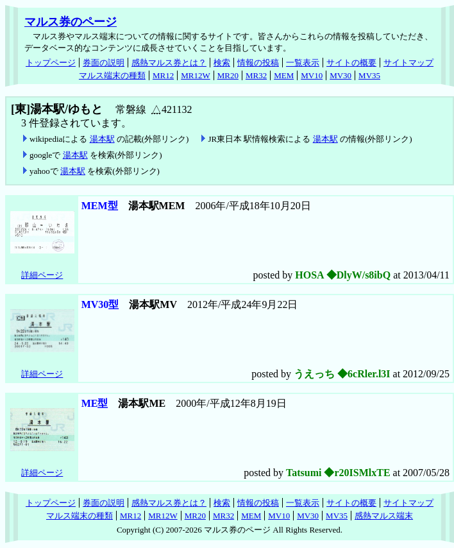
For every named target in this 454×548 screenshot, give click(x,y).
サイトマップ (408, 62)
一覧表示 (302, 62)
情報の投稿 (258, 62)
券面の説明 (103, 62)
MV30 (340, 75)
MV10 (312, 75)
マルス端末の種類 (112, 75)
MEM (284, 75)
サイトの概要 (351, 62)
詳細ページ (42, 275)
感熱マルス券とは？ (168, 62)
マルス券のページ (70, 21)
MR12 (163, 75)
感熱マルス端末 (384, 515)
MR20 (228, 75)
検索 (222, 62)
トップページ (51, 62)
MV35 (369, 75)
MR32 (256, 75)
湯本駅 (102, 139)
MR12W (195, 75)
